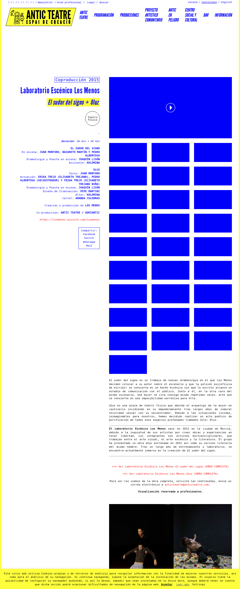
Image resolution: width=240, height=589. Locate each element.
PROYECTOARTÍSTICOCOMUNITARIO (153, 15)
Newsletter (45, 2)
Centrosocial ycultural (191, 15)
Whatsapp (89, 242)
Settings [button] (198, 584)
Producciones (129, 15)
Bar (205, 15)
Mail (89, 245)
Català (193, 2)
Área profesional (69, 2)
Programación (104, 15)
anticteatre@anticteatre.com (187, 484)
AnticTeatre (83, 15)
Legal (91, 2)
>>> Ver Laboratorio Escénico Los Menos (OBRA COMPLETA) (170, 466)
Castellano (209, 2)
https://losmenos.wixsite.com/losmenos (70, 219)
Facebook (89, 234)
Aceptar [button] (166, 584)
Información (223, 15)
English (226, 2)
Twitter (89, 238)
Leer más (182, 584)
